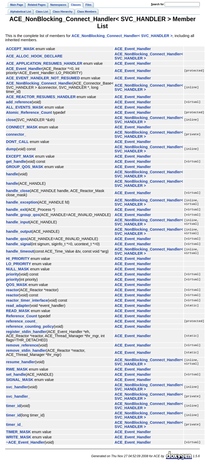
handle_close (18, 191)
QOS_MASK (16, 285)
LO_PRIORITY (18, 264)
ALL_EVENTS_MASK (25, 107)
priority (12, 274)
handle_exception (22, 202)
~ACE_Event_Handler (25, 442)
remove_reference (22, 345)
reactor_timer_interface (27, 300)
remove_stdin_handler (26, 350)
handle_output (19, 231)
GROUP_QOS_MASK (24, 167)
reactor (12, 290)
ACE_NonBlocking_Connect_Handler (39, 83)
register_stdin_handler (26, 332)
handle (12, 174)
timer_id (13, 406)
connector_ (16, 134)
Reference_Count (21, 316)
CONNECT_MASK (22, 127)
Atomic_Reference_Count (29, 112)
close (11, 120)
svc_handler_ (18, 396)
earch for (157, 4)
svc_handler (17, 387)
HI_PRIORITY (17, 259)
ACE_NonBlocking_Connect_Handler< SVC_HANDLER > (121, 36)
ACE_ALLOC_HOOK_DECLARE (34, 56)
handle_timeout (20, 251)
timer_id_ (14, 424)
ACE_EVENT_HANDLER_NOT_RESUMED (43, 78)
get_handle (16, 161)
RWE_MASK (17, 369)
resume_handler (20, 362)
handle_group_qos (23, 215)
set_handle (16, 374)
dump (11, 149)
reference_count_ (21, 321)
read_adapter (17, 305)
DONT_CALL (17, 142)
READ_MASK (18, 311)
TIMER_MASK (18, 432)
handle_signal (18, 244)
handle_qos (16, 239)
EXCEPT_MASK (20, 156)
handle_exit (16, 209)
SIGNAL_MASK (19, 380)
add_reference (19, 102)
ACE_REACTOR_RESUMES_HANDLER (41, 97)
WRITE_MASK (18, 437)
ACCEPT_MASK (20, 49)
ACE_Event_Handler (132, 49)
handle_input (17, 222)
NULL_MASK (17, 269)
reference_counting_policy (30, 326)
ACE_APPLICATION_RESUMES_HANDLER (44, 63)
